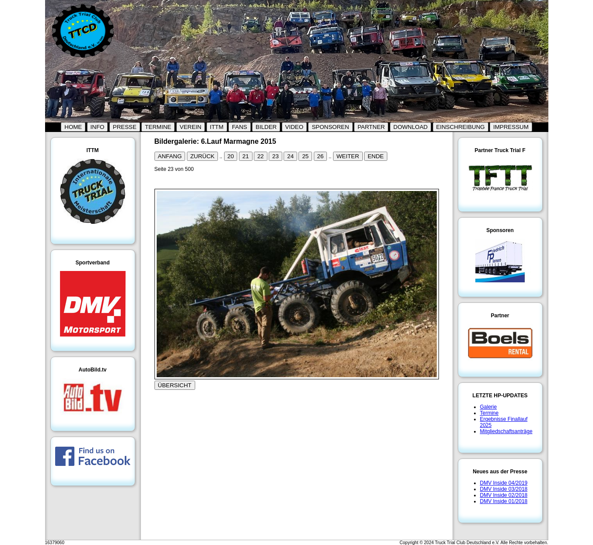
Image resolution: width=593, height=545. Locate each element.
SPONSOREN (330, 127)
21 (245, 156)
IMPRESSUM (511, 127)
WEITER (348, 156)
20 (231, 156)
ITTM (217, 127)
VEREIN (191, 127)
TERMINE (158, 127)
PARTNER (371, 127)
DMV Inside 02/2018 (504, 495)
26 (320, 156)
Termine (489, 413)
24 (290, 156)
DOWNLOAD (410, 127)
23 (275, 156)
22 (260, 156)
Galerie (488, 407)
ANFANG (170, 156)
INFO (98, 127)
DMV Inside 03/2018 (504, 489)
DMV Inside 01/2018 (504, 501)
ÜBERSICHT (175, 385)
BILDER (266, 127)
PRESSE (125, 127)
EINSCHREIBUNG (460, 127)
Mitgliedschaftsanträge (506, 431)
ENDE (376, 156)
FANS (239, 127)
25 (305, 156)
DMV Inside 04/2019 (504, 483)
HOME (73, 127)
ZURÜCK (202, 156)
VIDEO (294, 127)
